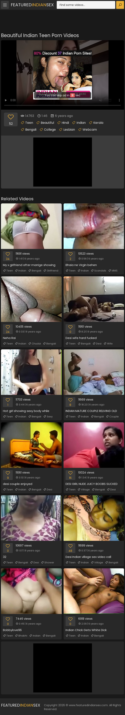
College (50, 129)
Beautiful (47, 122)
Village (83, 489)
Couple (112, 416)
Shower (47, 562)
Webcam (90, 129)
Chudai (34, 343)
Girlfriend (50, 270)
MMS (113, 270)
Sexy (48, 416)
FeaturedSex (32, 5)
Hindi (65, 122)
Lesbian (69, 129)
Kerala (98, 122)
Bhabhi (21, 635)
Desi (97, 343)
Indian (81, 122)
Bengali (30, 129)
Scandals (98, 270)
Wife (108, 343)
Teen (29, 122)
